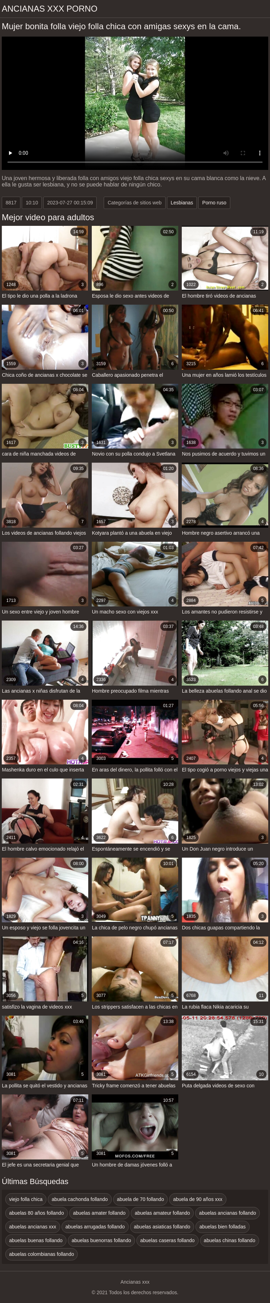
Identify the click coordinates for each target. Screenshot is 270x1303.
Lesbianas (182, 202)
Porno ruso (214, 202)
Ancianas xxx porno (49, 8)
